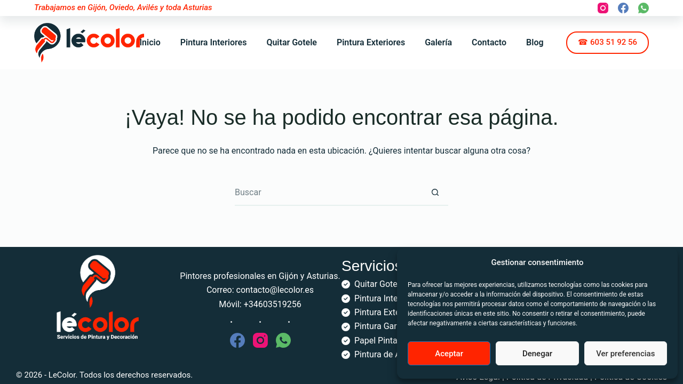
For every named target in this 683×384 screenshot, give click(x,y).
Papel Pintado (380, 340)
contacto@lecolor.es (275, 290)
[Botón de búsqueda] (435, 192)
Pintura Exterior (383, 312)
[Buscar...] (328, 192)
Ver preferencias (625, 353)
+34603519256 (272, 304)
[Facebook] (623, 8)
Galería (438, 42)
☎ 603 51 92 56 (607, 42)
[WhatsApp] (643, 8)
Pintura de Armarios (392, 354)
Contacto (489, 42)
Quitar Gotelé (379, 284)
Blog (534, 42)
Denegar (537, 353)
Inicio (149, 42)
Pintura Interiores (213, 42)
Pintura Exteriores (371, 42)
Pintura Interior (382, 298)
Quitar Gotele (291, 42)
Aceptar (449, 353)
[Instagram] (603, 8)
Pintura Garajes (383, 326)
